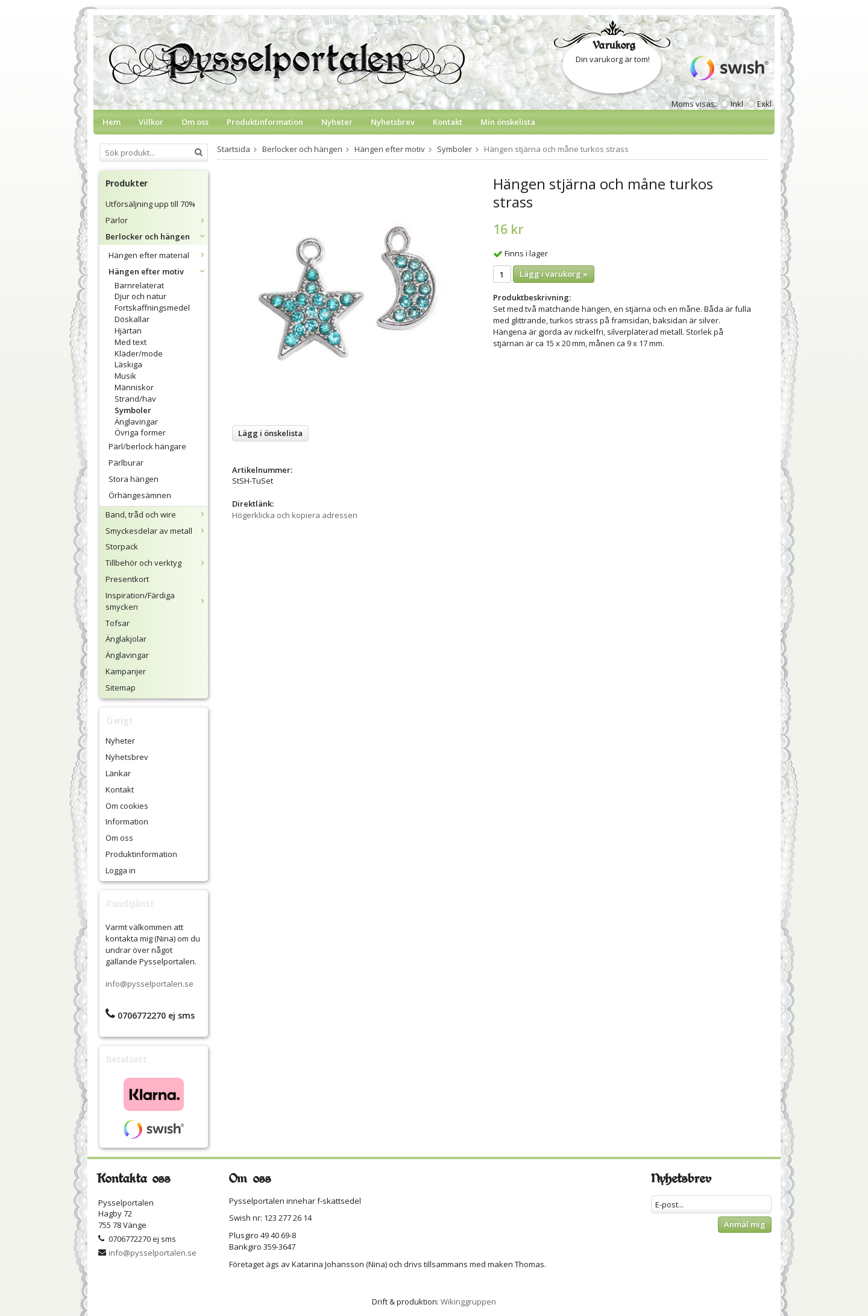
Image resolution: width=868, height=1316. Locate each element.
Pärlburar (125, 462)
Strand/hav (135, 398)
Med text (130, 342)
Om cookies (126, 805)
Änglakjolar (125, 638)
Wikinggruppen (468, 1301)
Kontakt (447, 121)
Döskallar (132, 319)
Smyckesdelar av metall (156, 530)
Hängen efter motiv (158, 271)
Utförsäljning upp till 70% (150, 203)
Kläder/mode (139, 353)
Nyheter (337, 121)
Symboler (133, 410)
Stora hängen (133, 478)
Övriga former (140, 432)
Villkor (151, 121)
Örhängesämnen (139, 495)
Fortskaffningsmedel (152, 307)
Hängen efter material (158, 255)
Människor (134, 387)
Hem (111, 121)
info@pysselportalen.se (149, 983)
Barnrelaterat (139, 285)
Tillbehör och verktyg (156, 562)
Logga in (120, 870)
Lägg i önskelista (270, 433)
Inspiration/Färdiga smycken (156, 601)
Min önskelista (507, 121)
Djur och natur (140, 296)
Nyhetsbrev (393, 121)
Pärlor (156, 220)
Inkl (737, 103)
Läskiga (128, 364)
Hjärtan (128, 330)
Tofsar (117, 623)
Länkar (118, 773)
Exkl (764, 103)
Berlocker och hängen (156, 236)
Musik (125, 375)
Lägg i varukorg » (554, 273)
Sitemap (120, 687)
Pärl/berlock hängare (147, 446)
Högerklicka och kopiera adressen (294, 515)
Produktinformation (265, 121)
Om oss (195, 121)
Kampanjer (125, 671)
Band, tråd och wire (156, 514)
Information (126, 821)
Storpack (121, 546)
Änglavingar (136, 421)
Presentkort (127, 579)
